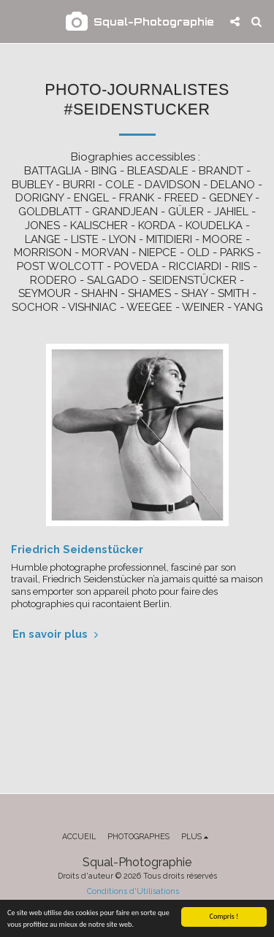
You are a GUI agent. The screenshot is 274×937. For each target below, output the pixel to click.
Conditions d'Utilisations (133, 891)
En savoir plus (57, 634)
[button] (16, 21)
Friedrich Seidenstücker (77, 549)
